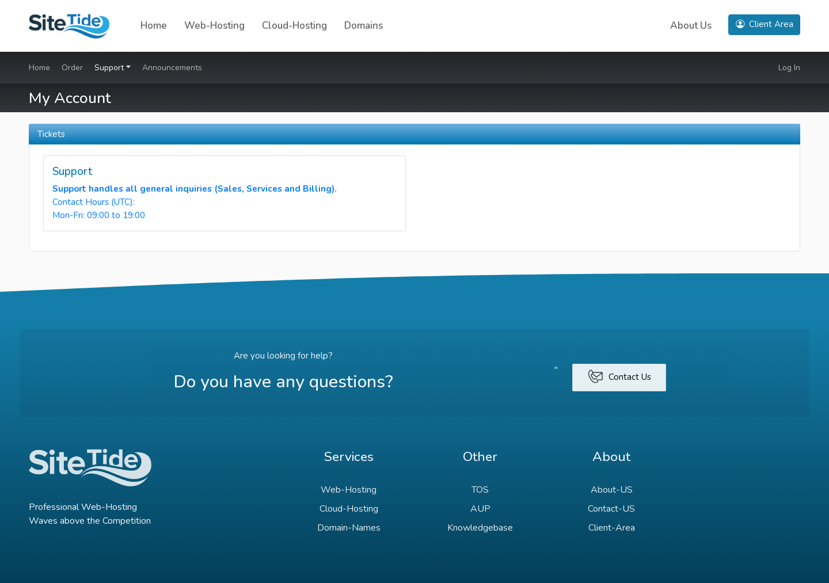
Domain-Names (349, 527)
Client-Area (611, 527)
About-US (612, 489)
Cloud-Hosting (349, 508)
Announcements (172, 67)
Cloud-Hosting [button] (294, 25)
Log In (789, 67)
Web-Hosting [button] (214, 25)
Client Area (764, 24)
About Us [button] (691, 25)
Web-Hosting (349, 489)
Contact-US (611, 508)
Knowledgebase (480, 527)
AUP (480, 508)
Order (72, 67)
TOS (480, 489)
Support (110, 67)
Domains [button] (363, 25)
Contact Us (619, 376)
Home (153, 25)
